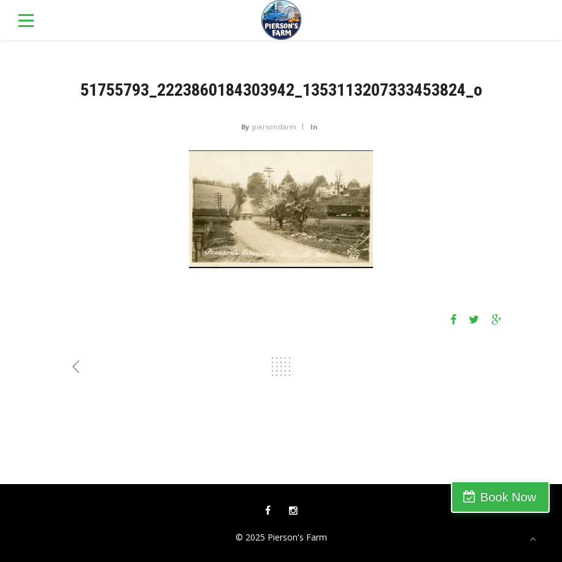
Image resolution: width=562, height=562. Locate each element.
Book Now (508, 497)
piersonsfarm (274, 126)
